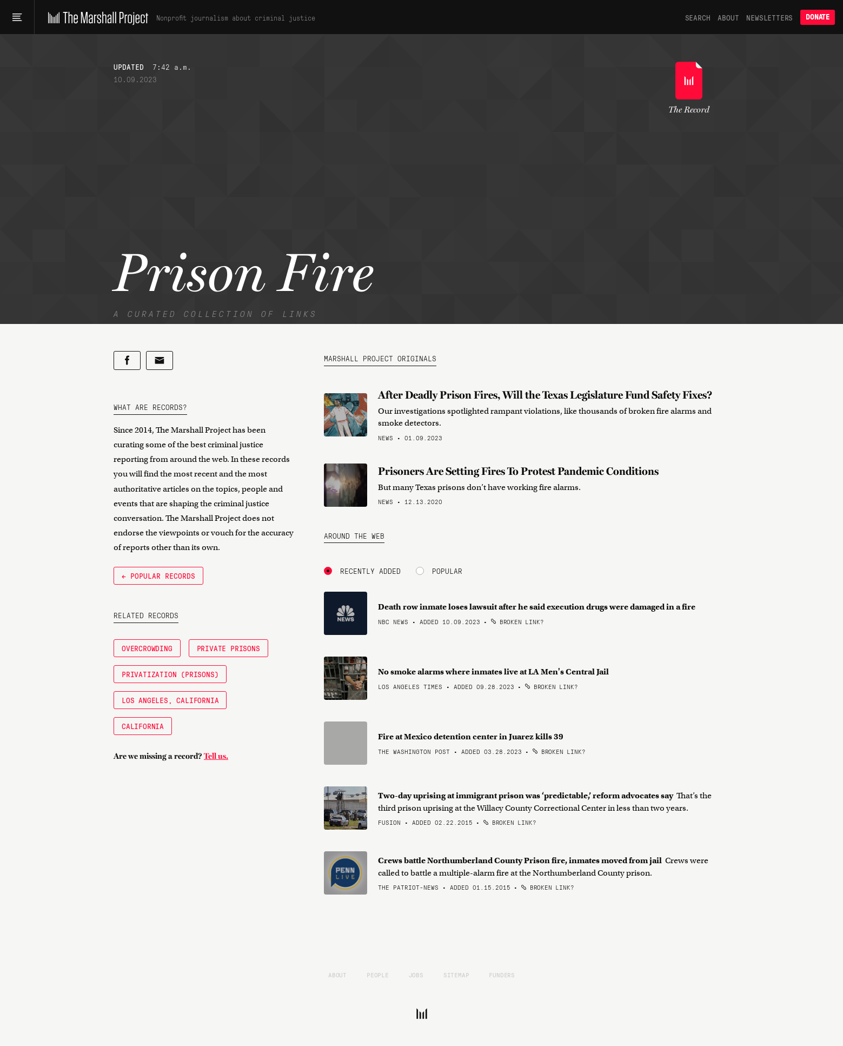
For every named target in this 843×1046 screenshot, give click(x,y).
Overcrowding (147, 648)
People (378, 974)
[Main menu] (17, 17)
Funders (502, 974)
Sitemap (456, 974)
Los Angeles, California (170, 700)
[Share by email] (159, 360)
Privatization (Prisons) (170, 674)
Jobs (416, 974)
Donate (817, 17)
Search (698, 17)
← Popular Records (158, 575)
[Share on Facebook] (127, 360)
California (143, 726)
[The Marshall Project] (95, 17)
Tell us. (216, 756)
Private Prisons (228, 648)
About (728, 17)
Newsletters (769, 17)
